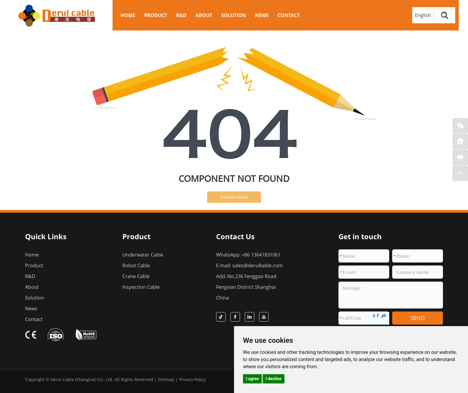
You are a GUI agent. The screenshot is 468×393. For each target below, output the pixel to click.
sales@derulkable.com (257, 265)
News (262, 15)
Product (155, 15)
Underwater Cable (142, 254)
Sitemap (166, 379)
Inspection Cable (141, 287)
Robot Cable (136, 265)
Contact (289, 15)
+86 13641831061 (261, 254)
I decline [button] (273, 378)
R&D (181, 15)
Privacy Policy (192, 379)
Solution (233, 15)
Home (128, 15)
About (203, 15)
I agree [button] (252, 378)
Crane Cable (136, 276)
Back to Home (234, 197)
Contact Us (235, 236)
